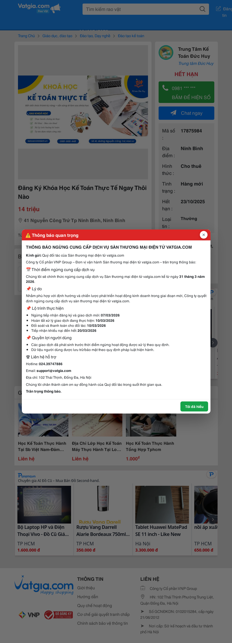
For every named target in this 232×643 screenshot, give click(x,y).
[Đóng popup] (204, 235)
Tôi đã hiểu (194, 406)
